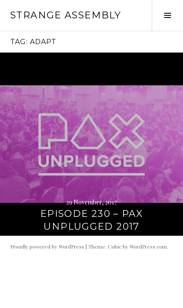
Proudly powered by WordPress (47, 246)
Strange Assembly (65, 15)
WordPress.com (148, 246)
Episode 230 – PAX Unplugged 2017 (91, 220)
